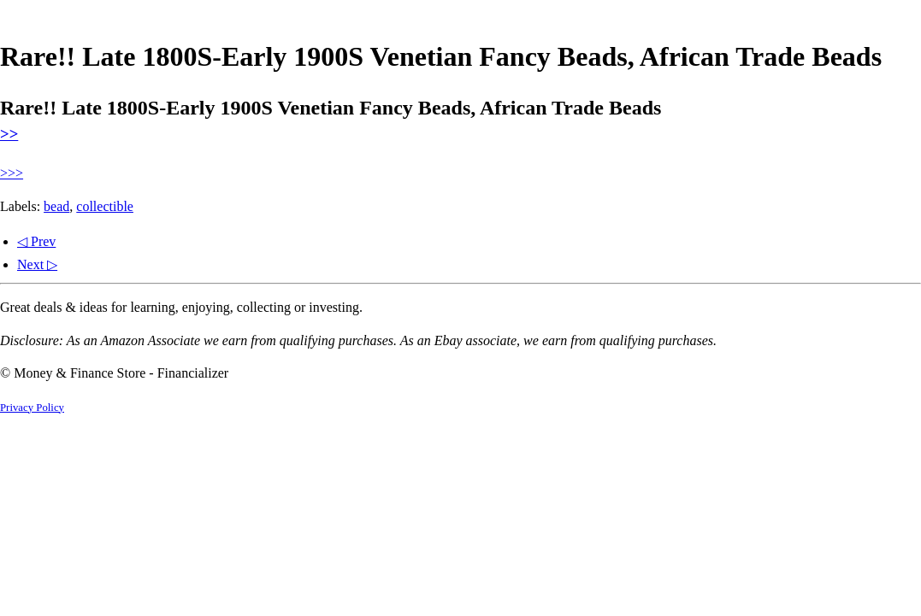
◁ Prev (36, 241)
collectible (104, 206)
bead (56, 206)
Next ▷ (37, 264)
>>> (11, 173)
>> (9, 134)
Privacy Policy (32, 408)
